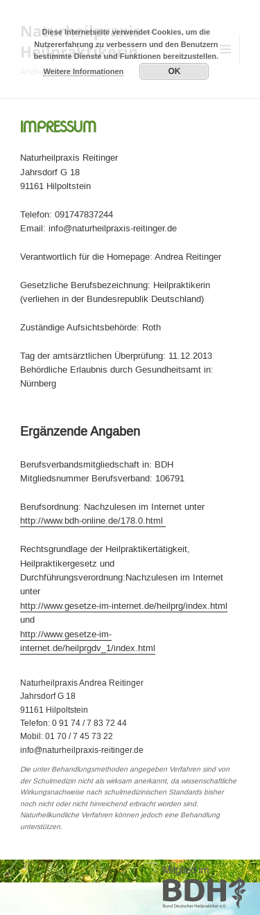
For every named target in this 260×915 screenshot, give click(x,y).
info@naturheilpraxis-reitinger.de (82, 750)
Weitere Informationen (83, 71)
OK (174, 71)
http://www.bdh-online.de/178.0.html (93, 520)
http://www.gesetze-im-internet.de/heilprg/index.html (123, 606)
